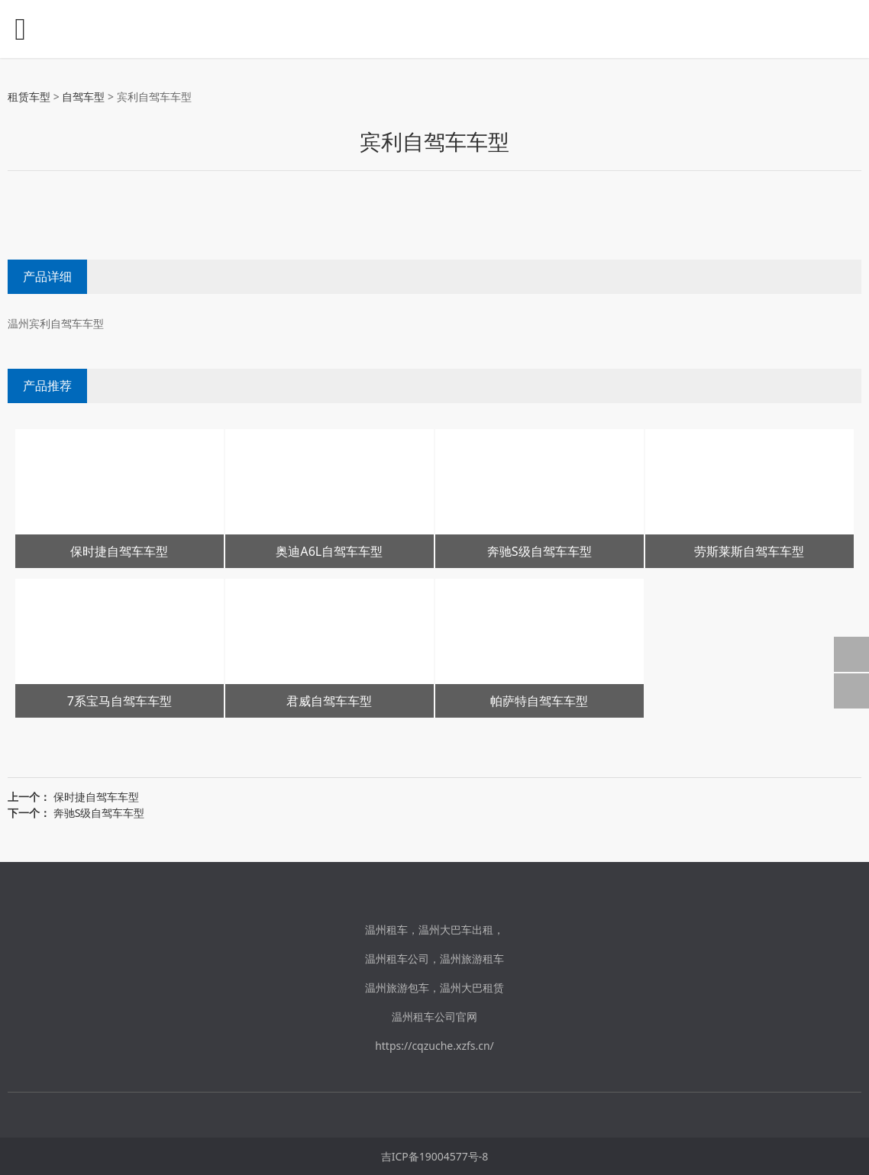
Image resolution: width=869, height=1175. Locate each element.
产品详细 (47, 276)
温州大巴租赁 (472, 987)
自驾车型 (83, 96)
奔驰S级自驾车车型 (99, 812)
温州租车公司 (397, 958)
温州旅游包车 (397, 987)
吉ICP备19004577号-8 (435, 1156)
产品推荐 (47, 385)
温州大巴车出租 (455, 929)
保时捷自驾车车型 (96, 796)
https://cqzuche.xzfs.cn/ (434, 1045)
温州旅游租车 (472, 958)
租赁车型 (29, 96)
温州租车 (386, 929)
